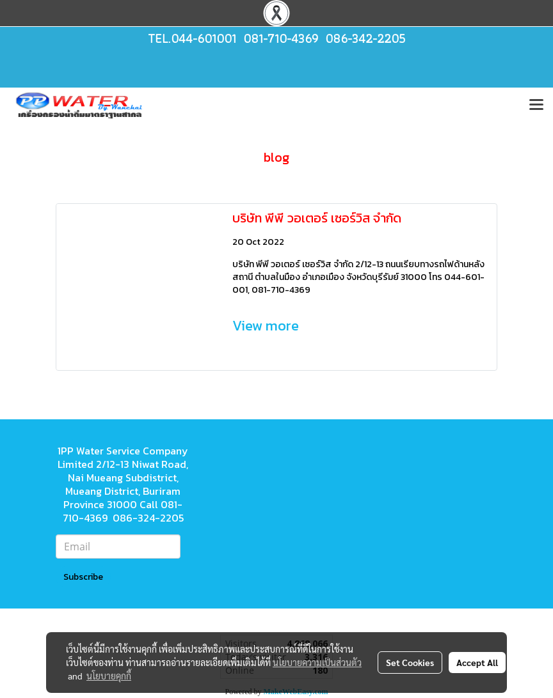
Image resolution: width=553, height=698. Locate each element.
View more (267, 325)
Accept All (477, 662)
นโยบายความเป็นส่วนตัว (317, 662)
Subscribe (83, 577)
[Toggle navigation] (536, 105)
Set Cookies (410, 662)
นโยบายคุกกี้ (108, 675)
